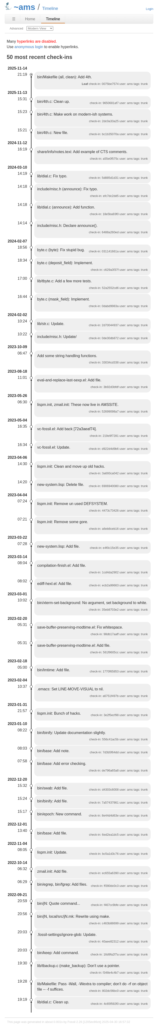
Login (149, 9)
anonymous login (28, 47)
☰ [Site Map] (13, 19)
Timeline (53, 19)
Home (30, 19)
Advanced (16, 28)
